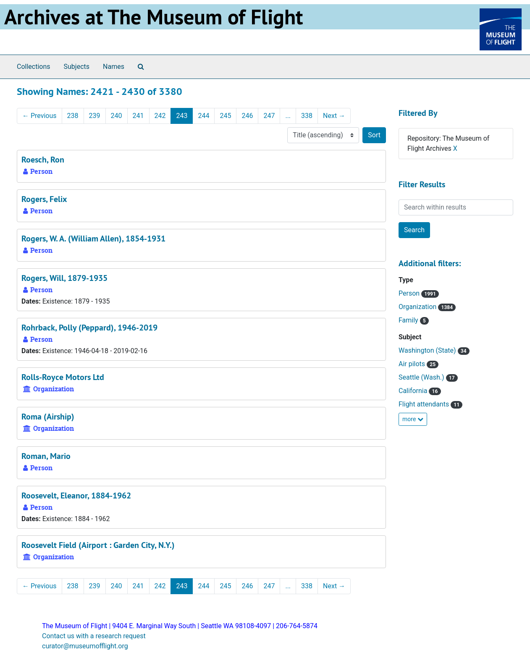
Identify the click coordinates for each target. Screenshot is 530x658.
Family (409, 320)
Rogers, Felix (44, 199)
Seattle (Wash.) (422, 377)
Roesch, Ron (42, 159)
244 (203, 116)
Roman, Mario (46, 456)
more (412, 419)
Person (410, 293)
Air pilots (413, 364)
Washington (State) (428, 350)
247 (269, 116)
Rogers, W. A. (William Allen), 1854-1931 (93, 238)
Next (334, 116)
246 (247, 116)
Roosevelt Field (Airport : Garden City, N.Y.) (98, 545)
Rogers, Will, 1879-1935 (64, 278)
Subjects (76, 67)
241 (138, 116)
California (414, 391)
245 (225, 116)
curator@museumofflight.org (85, 646)
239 (94, 116)
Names (113, 67)
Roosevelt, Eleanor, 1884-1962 (76, 495)
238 (73, 116)
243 (181, 116)
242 (160, 116)
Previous (39, 116)
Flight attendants (425, 404)
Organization (418, 307)
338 (306, 116)
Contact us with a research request (94, 636)
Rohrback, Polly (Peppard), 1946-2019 (89, 327)
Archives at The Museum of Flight (153, 17)
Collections (33, 67)
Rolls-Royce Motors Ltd (62, 377)
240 (116, 116)
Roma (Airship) (47, 416)
